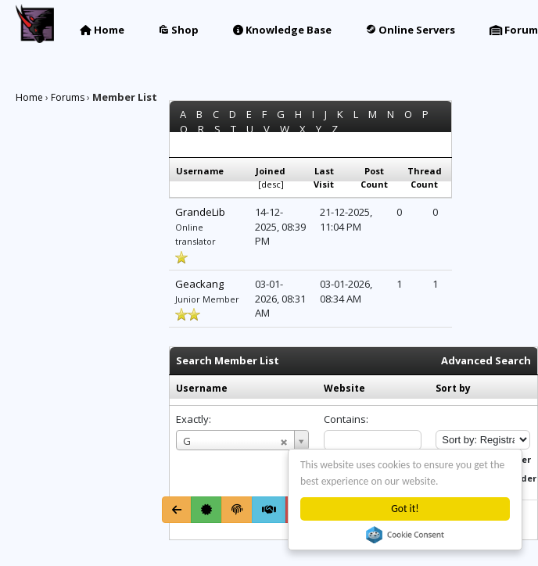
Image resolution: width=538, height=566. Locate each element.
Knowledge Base (282, 30)
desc (271, 184)
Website (344, 388)
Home (102, 30)
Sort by (453, 388)
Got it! (404, 508)
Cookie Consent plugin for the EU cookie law (405, 534)
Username (202, 388)
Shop (179, 30)
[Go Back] (177, 509)
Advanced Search (486, 360)
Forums (67, 97)
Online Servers (410, 30)
